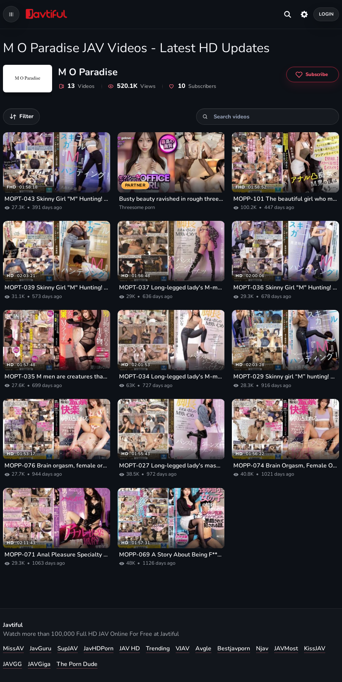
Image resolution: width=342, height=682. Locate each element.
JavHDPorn (99, 648)
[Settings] (304, 14)
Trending (158, 648)
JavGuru (40, 648)
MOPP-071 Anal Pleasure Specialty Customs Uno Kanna (56, 555)
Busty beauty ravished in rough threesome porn (171, 199)
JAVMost (286, 648)
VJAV (182, 648)
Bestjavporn (233, 648)
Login (326, 14)
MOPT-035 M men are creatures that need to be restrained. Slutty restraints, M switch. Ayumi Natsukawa (56, 376)
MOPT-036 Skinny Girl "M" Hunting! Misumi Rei (285, 287)
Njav (262, 648)
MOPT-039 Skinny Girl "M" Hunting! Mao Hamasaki (56, 287)
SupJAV (67, 648)
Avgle (203, 648)
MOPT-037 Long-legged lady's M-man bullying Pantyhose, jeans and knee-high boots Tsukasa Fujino (171, 287)
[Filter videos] (21, 116)
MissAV (13, 648)
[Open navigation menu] (11, 14)
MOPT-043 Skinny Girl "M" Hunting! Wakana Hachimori (56, 199)
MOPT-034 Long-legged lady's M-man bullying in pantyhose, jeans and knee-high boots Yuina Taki (171, 376)
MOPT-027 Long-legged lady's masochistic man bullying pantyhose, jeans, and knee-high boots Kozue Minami (171, 465)
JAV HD (129, 648)
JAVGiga (39, 664)
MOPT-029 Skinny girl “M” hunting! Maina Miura (285, 376)
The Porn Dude (77, 664)
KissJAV (314, 648)
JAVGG (12, 664)
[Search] (205, 116)
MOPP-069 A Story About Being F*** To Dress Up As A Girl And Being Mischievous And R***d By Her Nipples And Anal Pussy (171, 555)
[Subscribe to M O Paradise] (312, 74)
